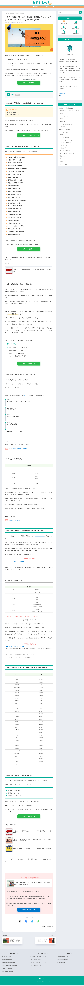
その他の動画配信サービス (66, 124)
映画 (61, 159)
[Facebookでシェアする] (26, 922)
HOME (42, 979)
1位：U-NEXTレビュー (36, 959)
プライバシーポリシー (39, 982)
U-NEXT (75, 22)
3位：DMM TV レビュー (36, 965)
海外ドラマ (63, 161)
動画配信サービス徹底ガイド (66, 108)
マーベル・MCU (63, 27)
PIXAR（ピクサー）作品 (66, 140)
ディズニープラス (64, 116)
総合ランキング (63, 22)
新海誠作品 (63, 148)
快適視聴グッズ (75, 32)
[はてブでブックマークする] (32, 922)
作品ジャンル (62, 156)
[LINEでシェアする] (38, 922)
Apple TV (62, 121)
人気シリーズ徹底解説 (65, 129)
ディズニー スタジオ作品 (66, 143)
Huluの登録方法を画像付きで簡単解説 (19, 448)
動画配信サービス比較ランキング (39, 956)
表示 (17, 94)
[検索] (80, 12)
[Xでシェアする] (20, 922)
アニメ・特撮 (63, 164)
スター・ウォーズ (64, 137)
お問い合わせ (47, 982)
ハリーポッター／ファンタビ (67, 153)
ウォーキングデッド (75, 27)
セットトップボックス (63, 959)
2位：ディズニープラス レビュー (38, 962)
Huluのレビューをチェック (16, 520)
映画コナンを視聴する (29, 82)
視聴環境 (62, 126)
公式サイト (26, 395)
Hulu (61, 118)
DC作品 (62, 135)
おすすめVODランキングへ (29, 909)
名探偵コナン (49, 926)
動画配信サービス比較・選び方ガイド (69, 111)
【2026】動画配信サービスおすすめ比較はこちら (41, 7)
